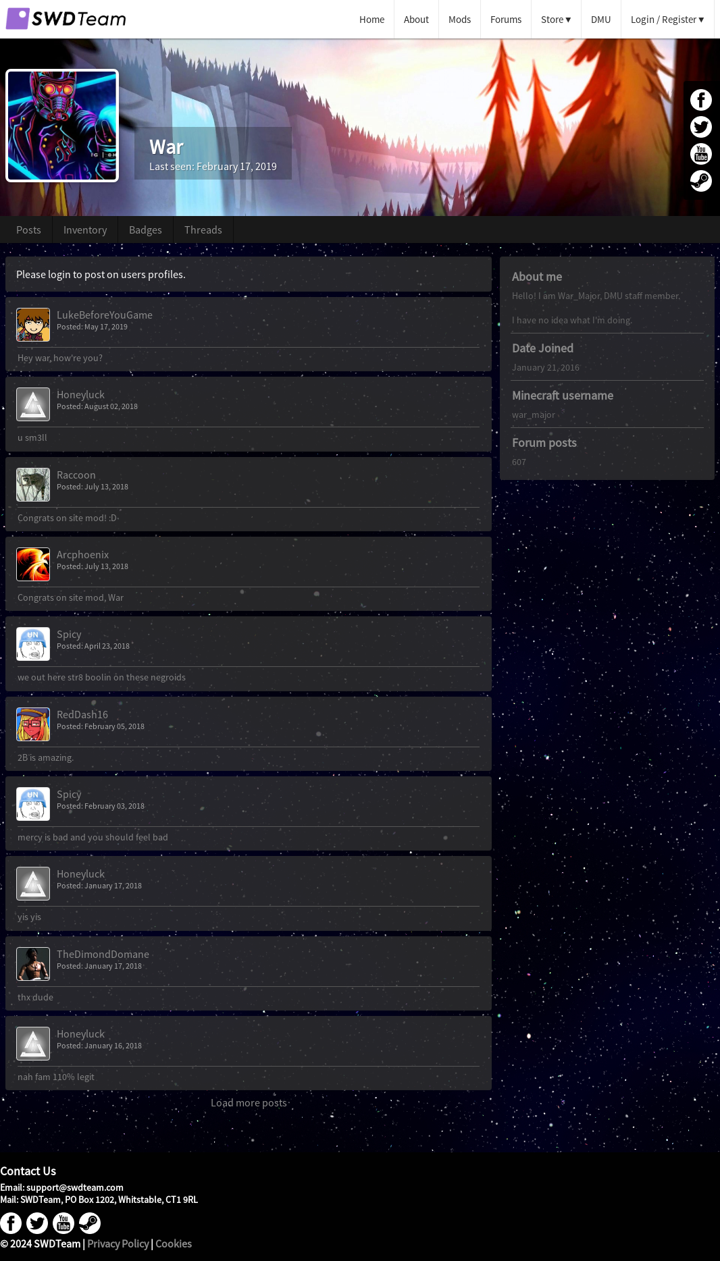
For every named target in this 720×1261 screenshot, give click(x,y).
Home (371, 19)
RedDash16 (82, 714)
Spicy (69, 634)
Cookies (173, 1243)
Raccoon (76, 474)
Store (552, 19)
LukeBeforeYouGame (105, 314)
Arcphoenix (83, 554)
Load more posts (249, 1102)
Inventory (85, 229)
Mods (459, 19)
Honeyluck (81, 394)
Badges (145, 229)
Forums (505, 19)
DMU (601, 19)
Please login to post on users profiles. (101, 274)
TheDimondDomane (103, 954)
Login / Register (663, 19)
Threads (203, 229)
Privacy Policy (118, 1243)
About (416, 19)
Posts (28, 229)
